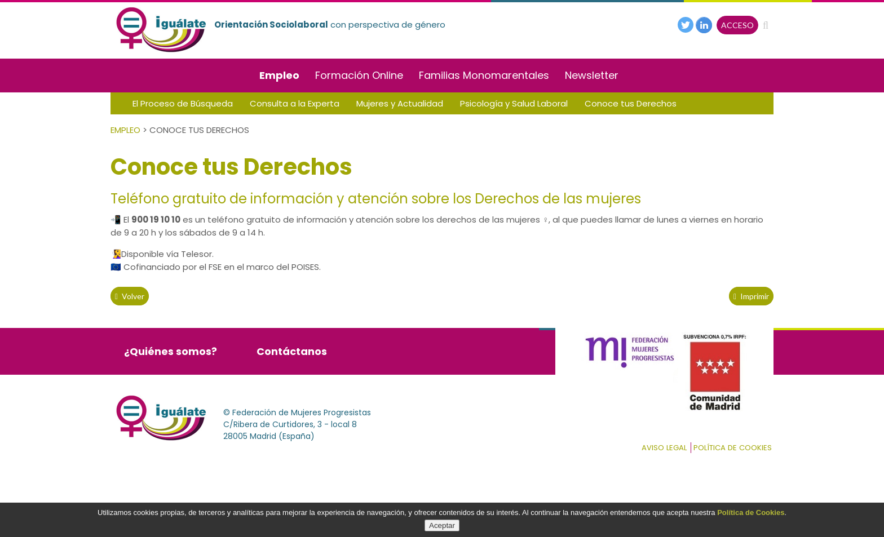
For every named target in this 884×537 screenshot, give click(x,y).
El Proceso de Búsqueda (182, 103)
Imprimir (751, 296)
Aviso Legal (664, 447)
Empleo (279, 75)
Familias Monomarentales (484, 75)
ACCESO (737, 25)
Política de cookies (732, 447)
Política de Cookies (750, 512)
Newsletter (591, 75)
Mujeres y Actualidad (399, 103)
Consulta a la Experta (294, 103)
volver (129, 296)
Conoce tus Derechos (631, 103)
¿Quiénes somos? (170, 351)
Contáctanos (292, 351)
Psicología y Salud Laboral (514, 103)
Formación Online (359, 75)
